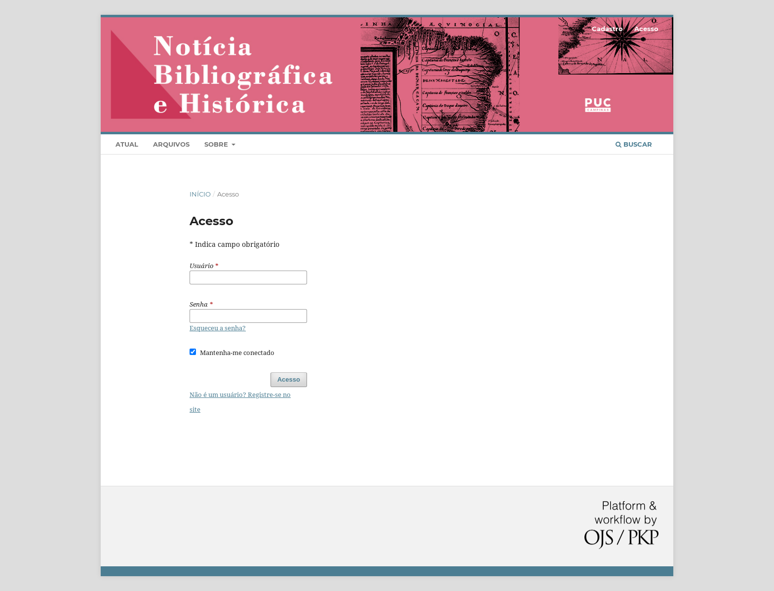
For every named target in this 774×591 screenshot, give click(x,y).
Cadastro (607, 29)
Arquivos (171, 144)
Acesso (646, 29)
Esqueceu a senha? (218, 327)
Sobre (217, 144)
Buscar (634, 144)
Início (200, 194)
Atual (127, 144)
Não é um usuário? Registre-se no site (240, 402)
